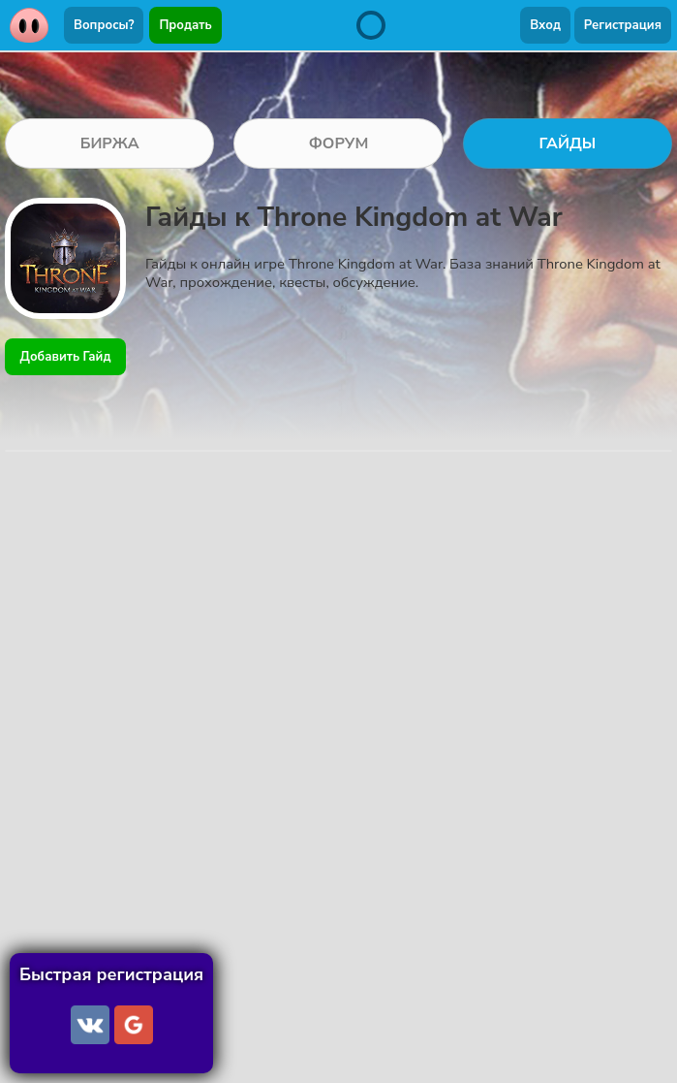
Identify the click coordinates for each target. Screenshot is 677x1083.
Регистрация (623, 25)
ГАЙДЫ (568, 143)
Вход (545, 25)
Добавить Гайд (65, 357)
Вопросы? (104, 25)
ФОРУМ (339, 143)
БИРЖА (109, 143)
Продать (185, 25)
